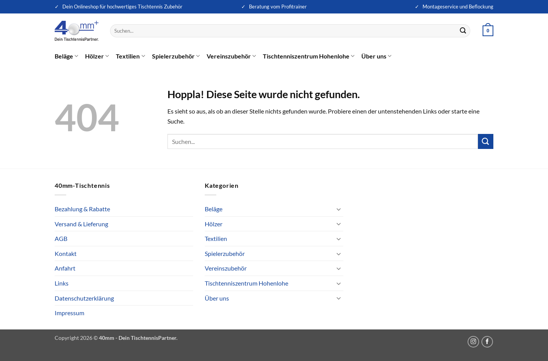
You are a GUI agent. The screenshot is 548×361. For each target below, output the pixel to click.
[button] (488, 31)
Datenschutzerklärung (84, 298)
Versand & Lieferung (81, 223)
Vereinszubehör (231, 56)
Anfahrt (65, 268)
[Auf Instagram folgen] (473, 342)
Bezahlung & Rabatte (82, 208)
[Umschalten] (338, 209)
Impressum (69, 312)
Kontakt (66, 253)
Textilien (130, 56)
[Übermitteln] (463, 30)
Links (61, 283)
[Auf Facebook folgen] (487, 342)
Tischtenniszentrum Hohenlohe (308, 56)
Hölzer (97, 56)
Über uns (376, 56)
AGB (61, 238)
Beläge (66, 56)
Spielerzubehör (176, 56)
